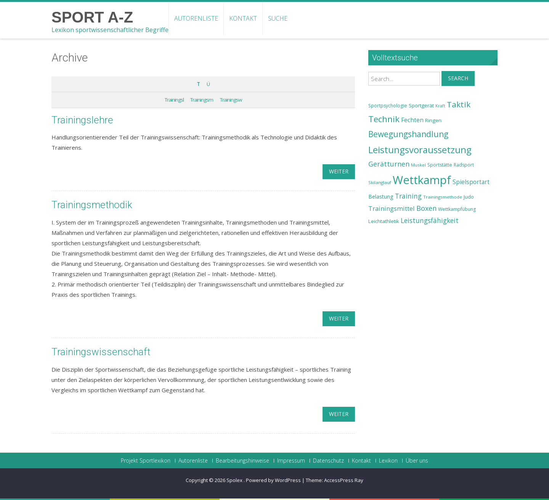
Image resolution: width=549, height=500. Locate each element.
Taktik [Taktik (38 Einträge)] (458, 104)
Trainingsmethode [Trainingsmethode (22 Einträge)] (442, 197)
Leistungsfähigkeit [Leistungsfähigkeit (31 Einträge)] (430, 220)
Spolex (235, 480)
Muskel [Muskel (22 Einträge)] (418, 165)
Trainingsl (174, 99)
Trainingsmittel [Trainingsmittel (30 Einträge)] (391, 208)
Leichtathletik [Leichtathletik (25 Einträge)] (383, 221)
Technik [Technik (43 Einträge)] (384, 119)
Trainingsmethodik (91, 204)
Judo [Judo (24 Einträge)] (469, 196)
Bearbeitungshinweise (242, 461)
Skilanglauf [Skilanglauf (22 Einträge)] (379, 182)
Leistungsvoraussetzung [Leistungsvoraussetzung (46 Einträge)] (420, 150)
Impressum (291, 461)
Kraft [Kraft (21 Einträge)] (440, 105)
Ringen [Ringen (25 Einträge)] (433, 120)
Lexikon (388, 461)
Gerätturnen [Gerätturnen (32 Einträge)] (388, 163)
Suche (277, 18)
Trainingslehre (82, 120)
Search (458, 78)
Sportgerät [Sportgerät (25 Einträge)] (421, 105)
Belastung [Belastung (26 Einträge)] (380, 196)
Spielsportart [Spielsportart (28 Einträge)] (471, 182)
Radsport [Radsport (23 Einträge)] (464, 165)
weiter (338, 171)
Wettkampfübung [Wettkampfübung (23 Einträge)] (457, 209)
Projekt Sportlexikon (145, 461)
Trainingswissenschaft (100, 352)
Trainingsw (231, 99)
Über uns (417, 461)
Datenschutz (328, 461)
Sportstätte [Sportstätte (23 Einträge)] (439, 165)
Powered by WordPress (273, 480)
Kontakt (243, 18)
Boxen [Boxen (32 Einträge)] (426, 208)
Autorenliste (196, 18)
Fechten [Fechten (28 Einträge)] (412, 120)
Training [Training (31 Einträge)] (408, 196)
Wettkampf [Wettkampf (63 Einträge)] (422, 180)
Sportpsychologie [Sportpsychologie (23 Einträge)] (387, 105)
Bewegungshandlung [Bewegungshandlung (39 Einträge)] (408, 134)
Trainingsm (201, 99)
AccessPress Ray (343, 480)
